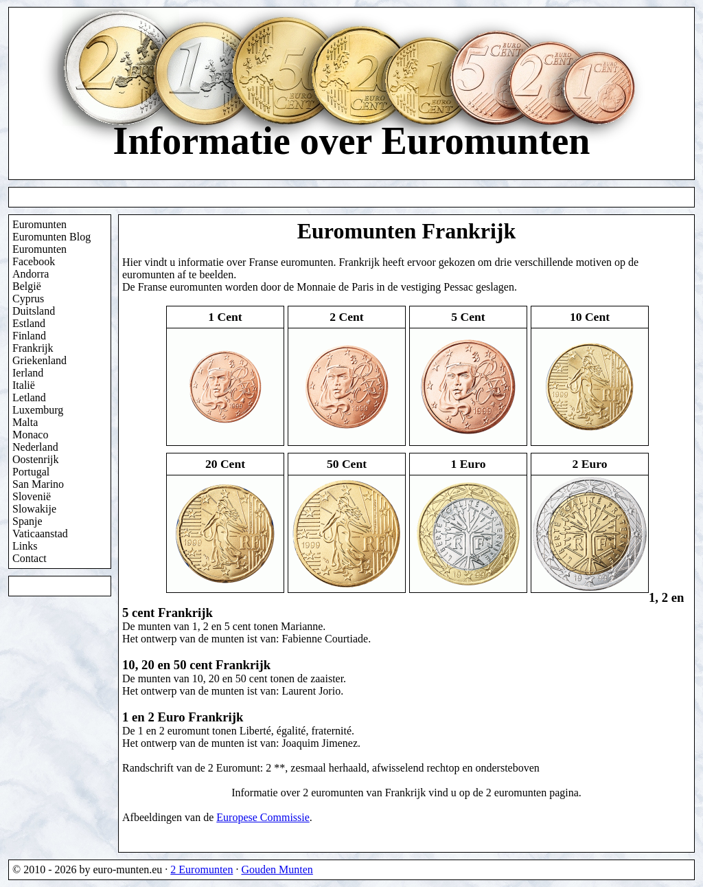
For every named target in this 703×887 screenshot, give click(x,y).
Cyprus (28, 298)
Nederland (35, 447)
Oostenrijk (35, 459)
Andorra (30, 274)
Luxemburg (37, 410)
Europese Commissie (263, 817)
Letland (29, 397)
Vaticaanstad (40, 533)
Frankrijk (33, 348)
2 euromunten (516, 792)
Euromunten (39, 224)
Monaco (30, 434)
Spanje (27, 521)
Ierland (27, 373)
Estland (28, 323)
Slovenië (31, 496)
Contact (29, 558)
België (26, 286)
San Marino (38, 484)
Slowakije (34, 509)
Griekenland (39, 360)
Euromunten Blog (51, 237)
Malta (25, 422)
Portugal (30, 472)
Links (24, 546)
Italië (23, 385)
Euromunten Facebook (39, 255)
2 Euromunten (201, 869)
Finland (29, 335)
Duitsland (33, 311)
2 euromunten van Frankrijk (364, 792)
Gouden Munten (276, 869)
